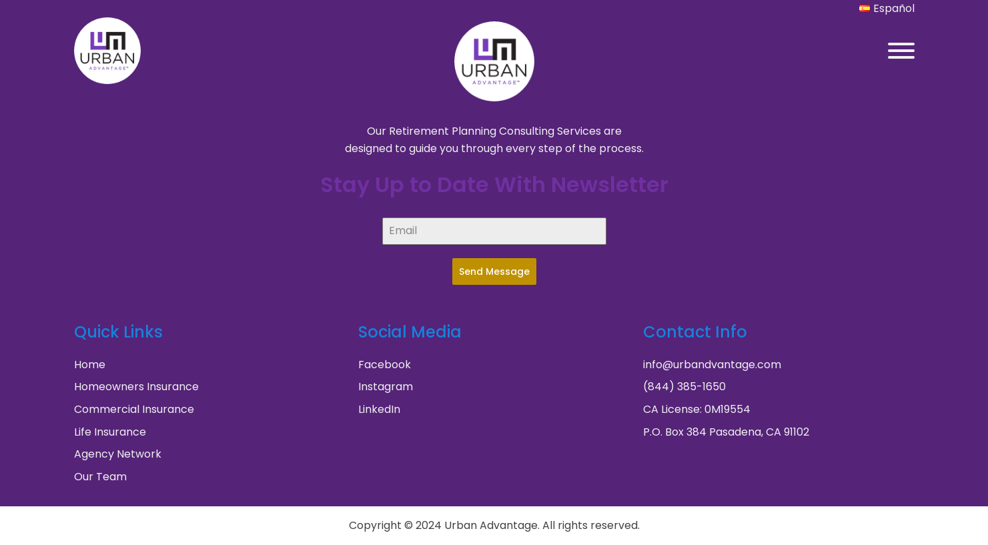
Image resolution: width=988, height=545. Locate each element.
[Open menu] (901, 51)
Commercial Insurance (134, 409)
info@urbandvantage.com (712, 364)
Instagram (385, 386)
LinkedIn (379, 409)
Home (89, 364)
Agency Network (117, 454)
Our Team (100, 476)
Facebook (384, 364)
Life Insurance (110, 432)
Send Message (494, 271)
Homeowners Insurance (136, 386)
